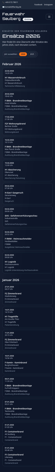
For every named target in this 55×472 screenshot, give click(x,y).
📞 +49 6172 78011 (10, 2)
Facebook (38, 4)
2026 (23, 54)
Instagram (48, 4)
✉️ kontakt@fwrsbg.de (11, 7)
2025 (32, 54)
